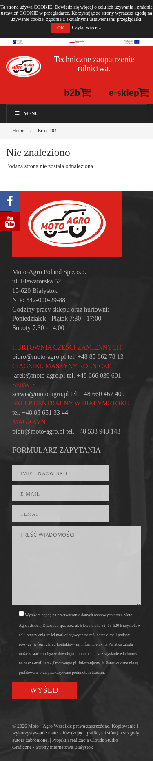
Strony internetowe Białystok (64, 747)
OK (60, 28)
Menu (26, 113)
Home (18, 130)
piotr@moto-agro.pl (38, 431)
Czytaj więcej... (87, 27)
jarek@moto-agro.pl (38, 375)
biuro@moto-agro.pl (39, 356)
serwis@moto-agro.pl (40, 393)
